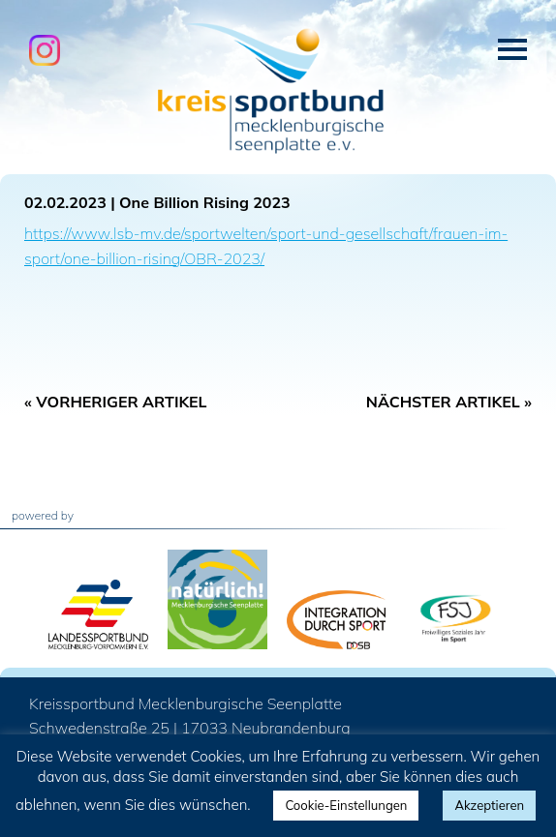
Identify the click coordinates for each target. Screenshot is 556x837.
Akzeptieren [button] (489, 805)
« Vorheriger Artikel (115, 401)
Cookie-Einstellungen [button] (346, 805)
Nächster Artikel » (449, 401)
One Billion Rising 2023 (205, 202)
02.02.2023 (65, 202)
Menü (512, 49)
